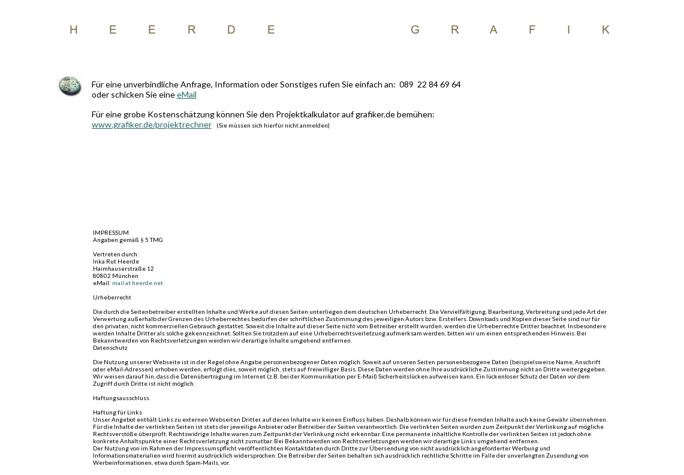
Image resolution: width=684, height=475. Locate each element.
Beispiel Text (342, 29)
